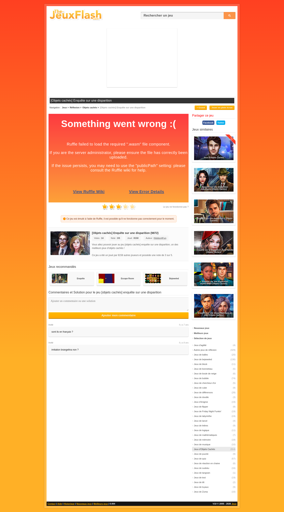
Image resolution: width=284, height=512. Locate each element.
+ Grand (201, 107)
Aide (59, 504)
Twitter (220, 123)
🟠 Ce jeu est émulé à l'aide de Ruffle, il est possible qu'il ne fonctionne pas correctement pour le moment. (118, 218)
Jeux (234, 504)
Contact (52, 504)
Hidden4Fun (160, 238)
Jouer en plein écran (222, 107)
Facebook (208, 123)
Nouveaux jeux (84, 504)
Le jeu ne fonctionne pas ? (176, 207)
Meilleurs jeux (100, 504)
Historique (69, 504)
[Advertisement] (142, 57)
